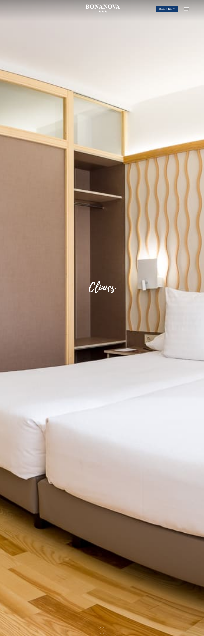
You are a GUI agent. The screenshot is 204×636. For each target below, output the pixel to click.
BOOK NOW (167, 9)
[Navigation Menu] (187, 9)
